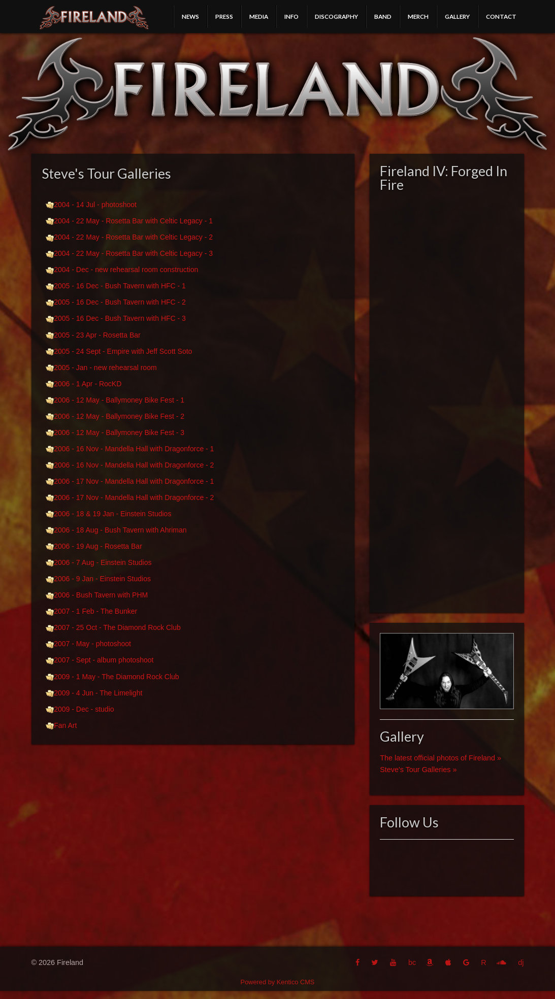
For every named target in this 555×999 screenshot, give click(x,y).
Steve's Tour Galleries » (418, 769)
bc (412, 962)
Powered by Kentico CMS (278, 982)
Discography (336, 16)
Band (382, 16)
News (190, 16)
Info (291, 16)
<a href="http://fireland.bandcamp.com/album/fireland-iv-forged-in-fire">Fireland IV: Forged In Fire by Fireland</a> (446, 399)
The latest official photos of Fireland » (440, 758)
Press (224, 16)
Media (258, 16)
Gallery (457, 16)
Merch (418, 16)
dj (521, 962)
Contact (501, 16)
